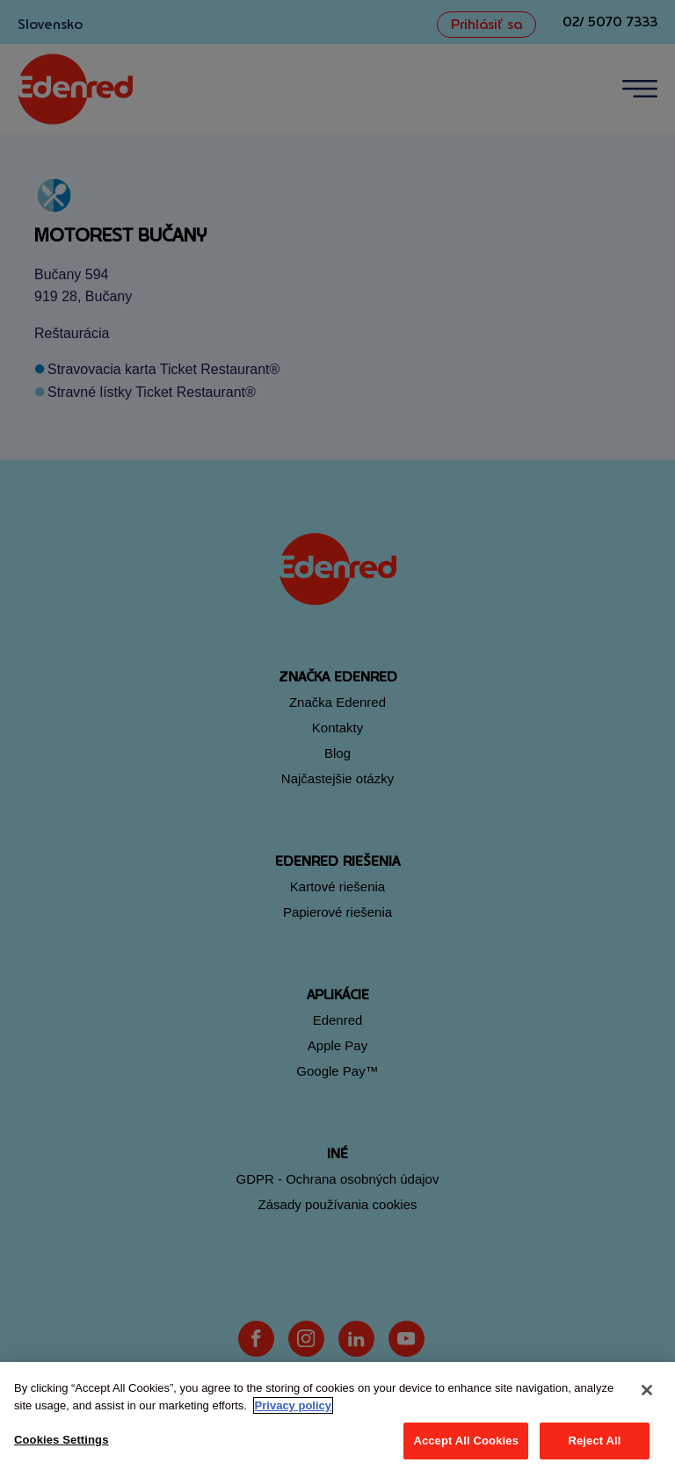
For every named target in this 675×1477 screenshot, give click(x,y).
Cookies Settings (61, 1439)
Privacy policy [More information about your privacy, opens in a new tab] (293, 1405)
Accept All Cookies (466, 1440)
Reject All (594, 1440)
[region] (337, 1419)
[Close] (647, 1390)
